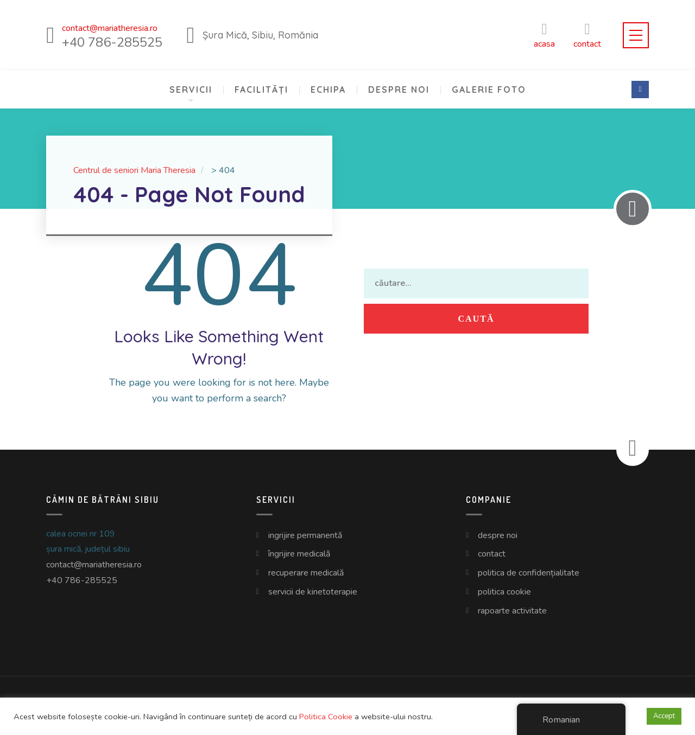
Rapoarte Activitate (512, 611)
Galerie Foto (489, 89)
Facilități (261, 89)
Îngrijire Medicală (299, 554)
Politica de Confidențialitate (528, 573)
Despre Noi (398, 89)
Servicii (190, 89)
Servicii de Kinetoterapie (312, 592)
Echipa (328, 89)
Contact (492, 554)
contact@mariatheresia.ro (94, 565)
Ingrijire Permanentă (305, 535)
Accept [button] (664, 716)
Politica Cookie (504, 592)
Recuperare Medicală (306, 573)
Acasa (544, 35)
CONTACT (587, 35)
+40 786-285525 (81, 580)
